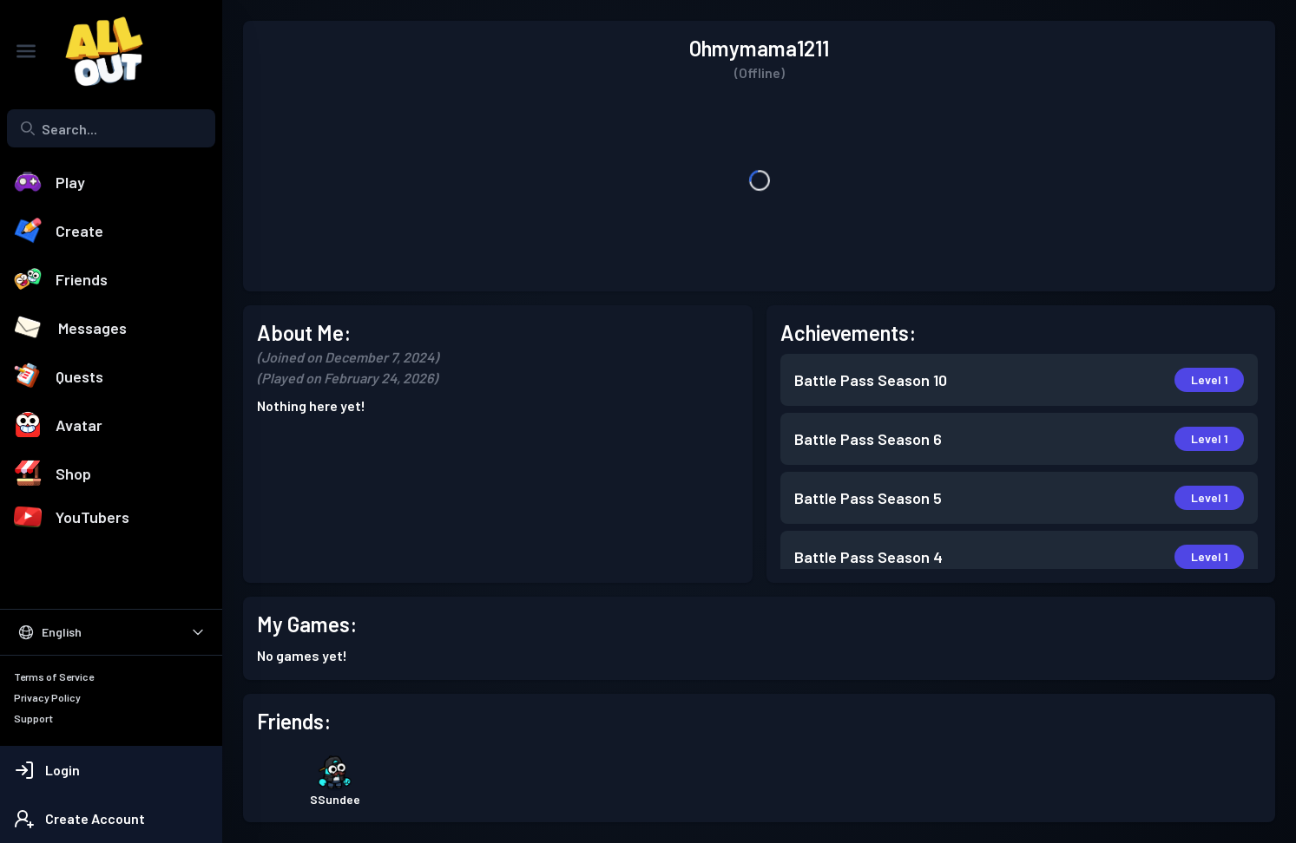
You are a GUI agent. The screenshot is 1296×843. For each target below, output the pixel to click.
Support (33, 718)
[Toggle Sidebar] (26, 51)
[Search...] (111, 128)
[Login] (111, 770)
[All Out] (95, 51)
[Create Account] (111, 818)
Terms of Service (54, 676)
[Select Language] (111, 632)
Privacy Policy (47, 697)
